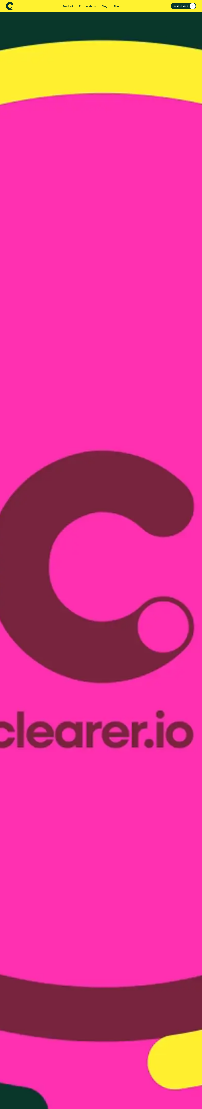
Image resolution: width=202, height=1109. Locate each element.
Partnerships (87, 6)
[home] (9, 6)
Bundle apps (181, 6)
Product (67, 6)
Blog (105, 6)
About (117, 6)
